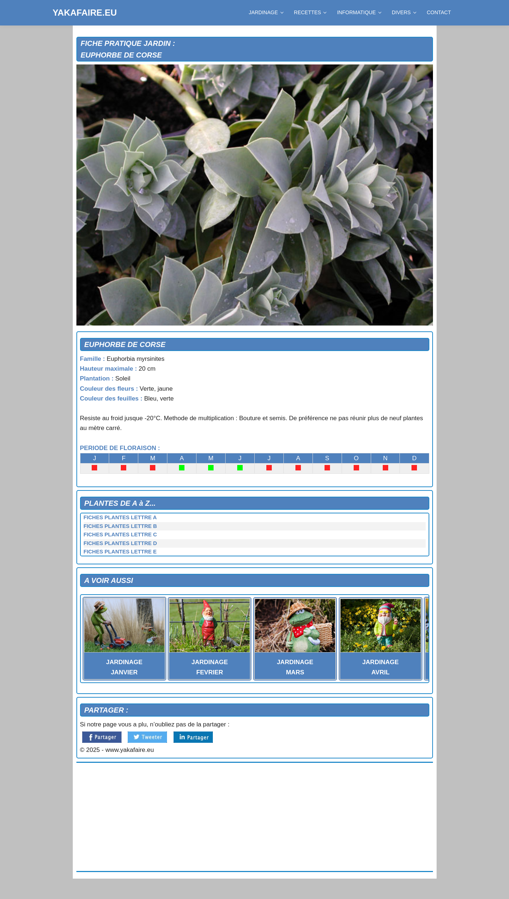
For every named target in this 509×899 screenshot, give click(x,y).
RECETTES (310, 12)
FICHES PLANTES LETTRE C (120, 534)
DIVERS (404, 12)
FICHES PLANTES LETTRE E (120, 552)
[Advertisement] (254, 817)
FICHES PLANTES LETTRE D (120, 543)
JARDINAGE (266, 12)
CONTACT (439, 12)
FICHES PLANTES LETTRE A (120, 517)
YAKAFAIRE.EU (85, 12)
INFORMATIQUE (359, 12)
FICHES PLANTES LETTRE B (120, 526)
